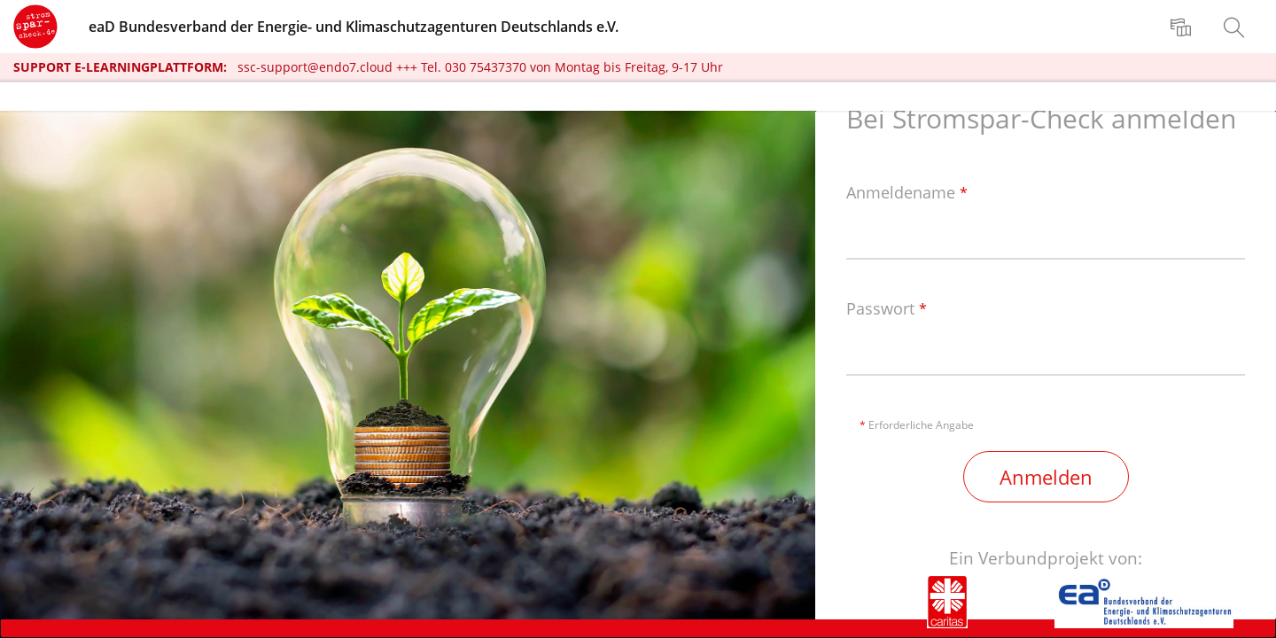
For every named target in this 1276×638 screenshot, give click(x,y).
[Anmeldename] (1045, 236)
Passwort (886, 309)
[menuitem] (1183, 26)
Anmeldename (907, 193)
